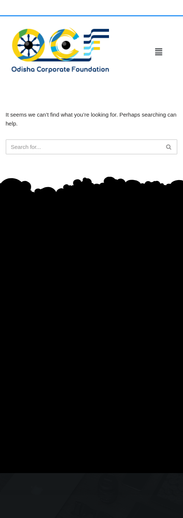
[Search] (83, 146)
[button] (158, 52)
